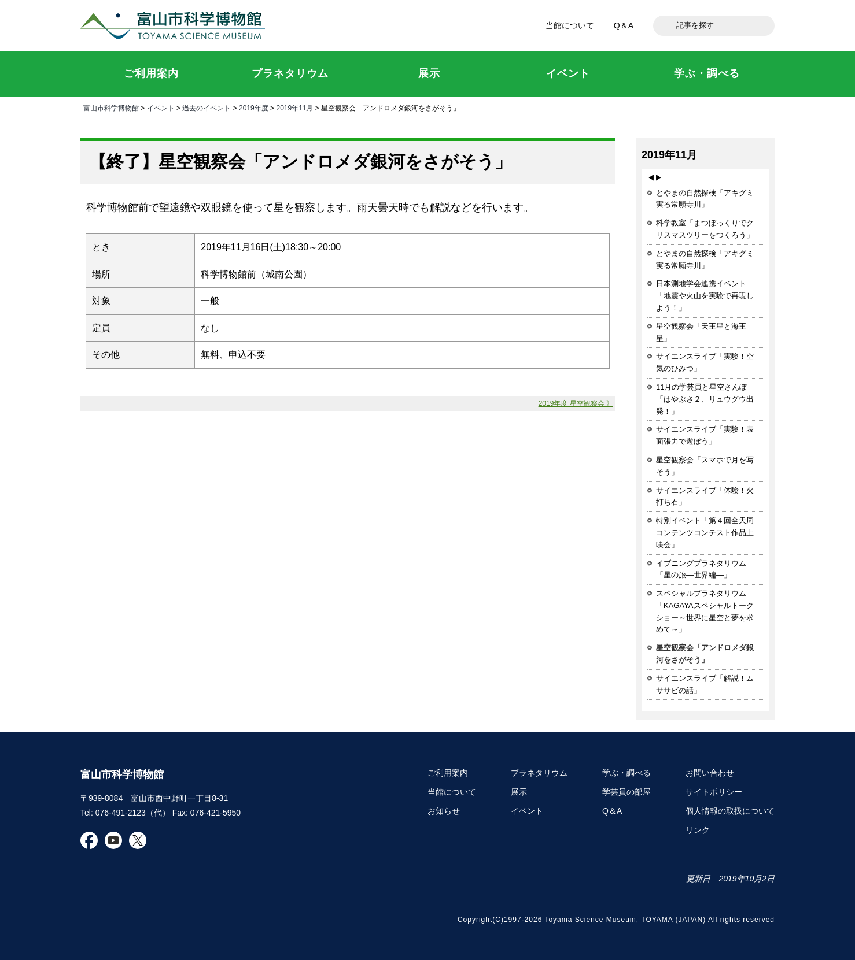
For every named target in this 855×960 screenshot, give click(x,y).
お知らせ (444, 811)
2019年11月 (294, 108)
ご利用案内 (448, 772)
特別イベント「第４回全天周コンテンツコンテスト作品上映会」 (705, 532)
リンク (698, 830)
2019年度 (253, 108)
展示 (519, 791)
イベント (161, 108)
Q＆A (623, 25)
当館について (570, 25)
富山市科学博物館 (175, 25)
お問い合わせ (710, 772)
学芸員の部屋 (626, 791)
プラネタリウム (539, 772)
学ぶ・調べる (626, 772)
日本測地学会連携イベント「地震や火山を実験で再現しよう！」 (705, 295)
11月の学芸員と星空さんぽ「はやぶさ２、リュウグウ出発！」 (705, 399)
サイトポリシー (714, 791)
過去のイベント (206, 108)
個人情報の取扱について (730, 811)
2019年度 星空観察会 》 (576, 403)
